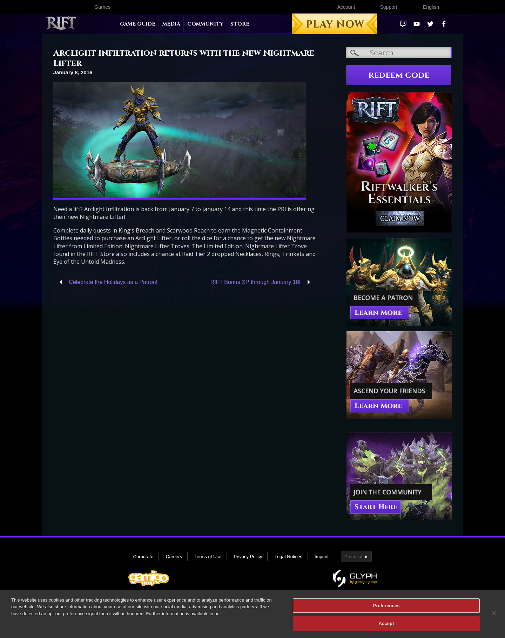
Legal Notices (288, 556)
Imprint (322, 556)
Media (171, 24)
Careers (174, 556)
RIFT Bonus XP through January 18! (255, 282)
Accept (386, 627)
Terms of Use (207, 556)
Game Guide (137, 24)
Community (205, 24)
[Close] (493, 616)
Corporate (143, 556)
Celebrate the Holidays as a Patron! (113, 282)
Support (388, 7)
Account (346, 7)
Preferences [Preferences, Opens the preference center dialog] (386, 608)
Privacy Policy (248, 556)
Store (239, 24)
